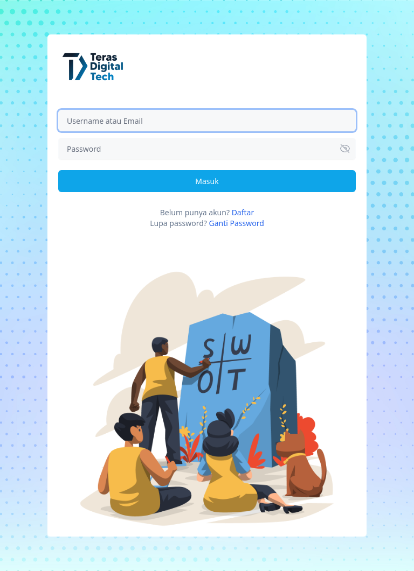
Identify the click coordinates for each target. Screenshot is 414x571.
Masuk (206, 181)
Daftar (243, 212)
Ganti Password (236, 223)
